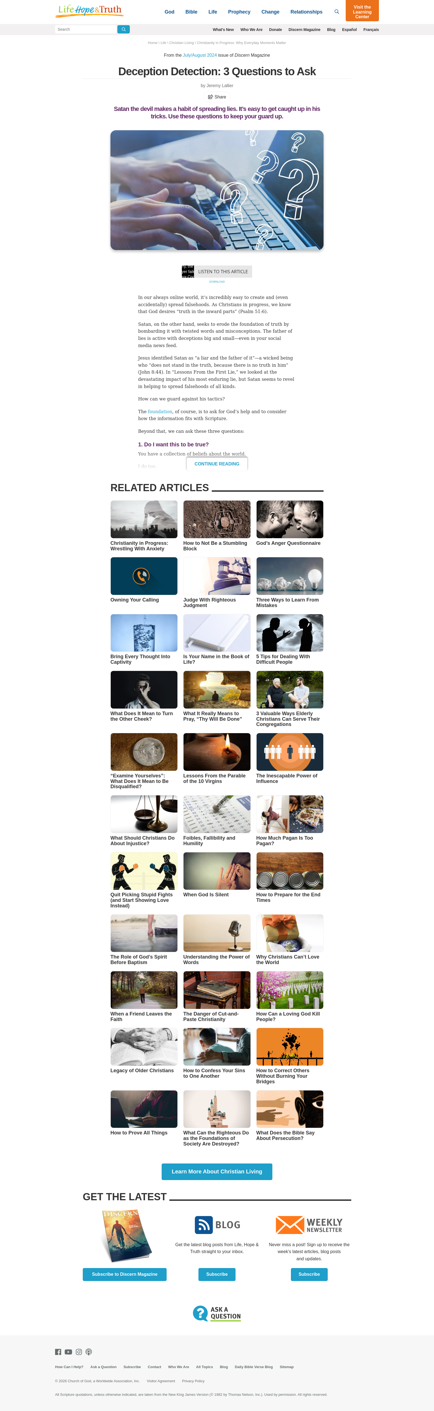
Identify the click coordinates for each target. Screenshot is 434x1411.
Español (349, 29)
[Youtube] (69, 1351)
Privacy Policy (193, 1381)
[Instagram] (80, 1351)
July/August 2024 (200, 55)
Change (271, 12)
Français (371, 29)
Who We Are (252, 29)
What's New (223, 29)
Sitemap (287, 1367)
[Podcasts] (89, 1351)
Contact (154, 1367)
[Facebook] (59, 1351)
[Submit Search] (123, 29)
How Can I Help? (69, 1367)
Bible (191, 12)
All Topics (204, 1367)
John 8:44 (150, 372)
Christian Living (181, 43)
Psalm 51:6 (252, 311)
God (169, 12)
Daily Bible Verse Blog (254, 1367)
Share (217, 97)
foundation (160, 411)
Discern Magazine (305, 29)
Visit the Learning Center (362, 12)
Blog (331, 29)
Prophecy (239, 12)
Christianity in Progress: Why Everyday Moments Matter (241, 43)
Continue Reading (217, 464)
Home (152, 43)
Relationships (306, 12)
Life (212, 12)
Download (217, 281)
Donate (275, 29)
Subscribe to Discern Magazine (124, 1274)
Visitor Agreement (161, 1381)
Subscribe (217, 1274)
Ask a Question (104, 1367)
